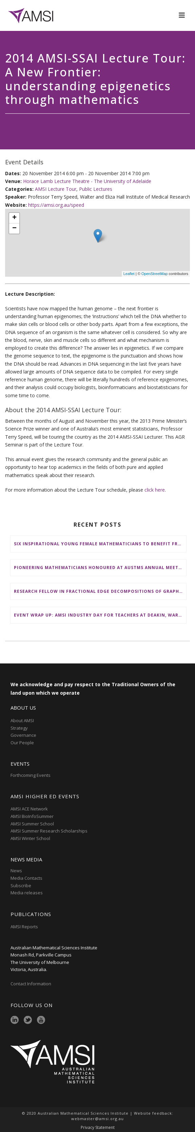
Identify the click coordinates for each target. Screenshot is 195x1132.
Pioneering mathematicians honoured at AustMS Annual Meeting (100, 567)
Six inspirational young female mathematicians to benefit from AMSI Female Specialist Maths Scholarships (100, 544)
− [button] (14, 228)
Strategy (19, 728)
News (16, 871)
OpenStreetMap (154, 274)
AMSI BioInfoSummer (32, 816)
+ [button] (14, 218)
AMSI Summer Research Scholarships (49, 831)
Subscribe (21, 885)
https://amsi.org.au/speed (56, 205)
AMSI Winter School (30, 838)
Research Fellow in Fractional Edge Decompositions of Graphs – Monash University (100, 591)
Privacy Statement (98, 1127)
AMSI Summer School (32, 824)
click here (154, 490)
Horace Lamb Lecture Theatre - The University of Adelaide (87, 181)
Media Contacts (26, 878)
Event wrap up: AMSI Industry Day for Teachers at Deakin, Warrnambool (100, 615)
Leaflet (129, 274)
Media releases (27, 893)
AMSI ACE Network (29, 809)
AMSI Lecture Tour (55, 189)
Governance (23, 735)
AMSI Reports (24, 927)
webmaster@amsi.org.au (97, 1118)
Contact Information (31, 984)
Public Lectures (95, 189)
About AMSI (22, 720)
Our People (22, 743)
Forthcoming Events (31, 775)
